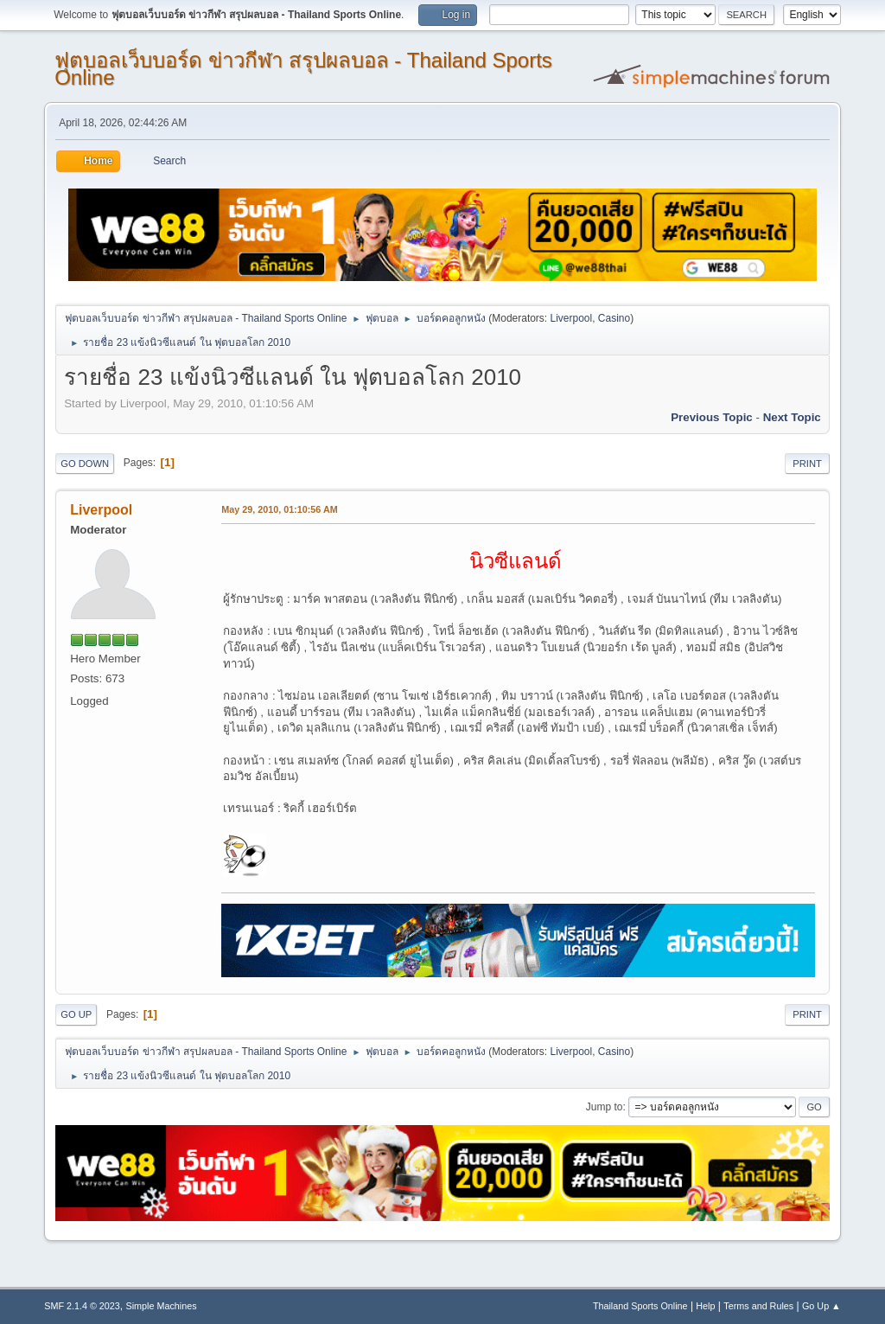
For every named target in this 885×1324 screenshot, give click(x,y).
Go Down (84, 463)
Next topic (792, 417)
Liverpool (572, 318)
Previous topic (712, 417)
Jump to (604, 1107)
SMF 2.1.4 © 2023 (82, 1306)
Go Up (76, 1014)
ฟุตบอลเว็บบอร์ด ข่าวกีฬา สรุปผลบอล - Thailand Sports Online (303, 68)
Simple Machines (161, 1306)
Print (807, 463)
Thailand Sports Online (640, 1306)
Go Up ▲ (821, 1306)
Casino (614, 318)
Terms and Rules (758, 1306)
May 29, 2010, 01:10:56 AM (279, 509)
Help (705, 1306)
